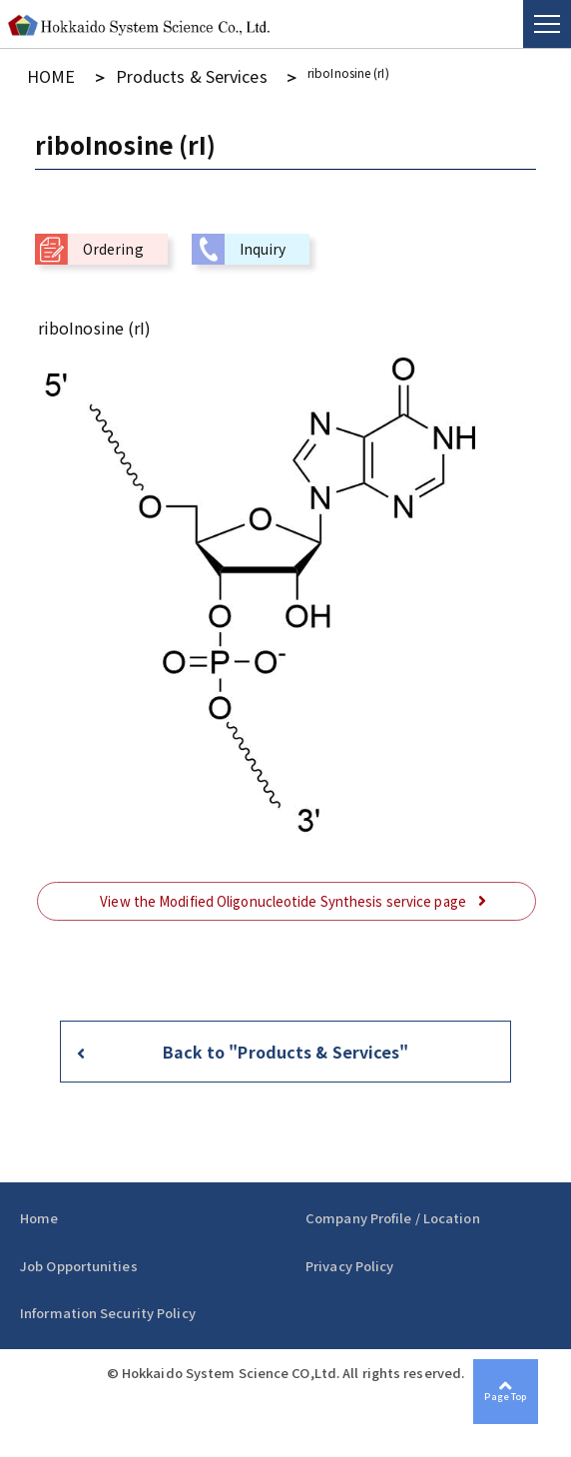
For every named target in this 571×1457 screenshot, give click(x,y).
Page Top (530, 1416)
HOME (43, 73)
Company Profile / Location (392, 1211)
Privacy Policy (349, 1259)
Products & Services (145, 73)
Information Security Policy (108, 1306)
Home (39, 1211)
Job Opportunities (79, 1259)
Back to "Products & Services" (286, 1046)
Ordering (113, 243)
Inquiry (263, 243)
